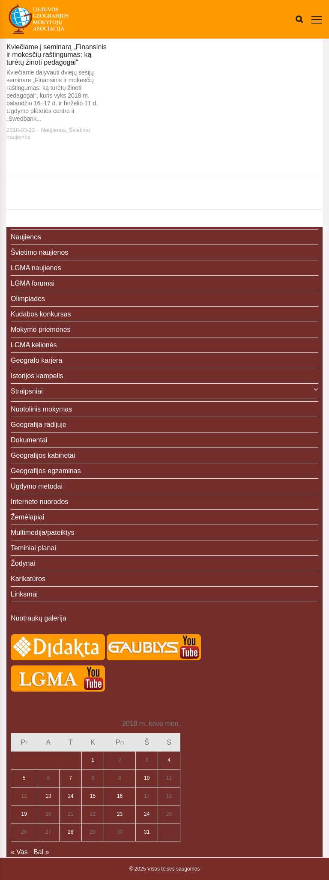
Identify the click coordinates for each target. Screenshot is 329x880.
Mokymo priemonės (41, 329)
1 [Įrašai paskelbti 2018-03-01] (92, 760)
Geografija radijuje (38, 424)
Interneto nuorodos (39, 501)
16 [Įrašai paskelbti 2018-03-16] (120, 796)
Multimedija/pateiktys (43, 532)
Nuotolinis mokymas (41, 409)
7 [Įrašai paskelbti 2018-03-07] (70, 778)
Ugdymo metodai (37, 486)
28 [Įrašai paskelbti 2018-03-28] (70, 832)
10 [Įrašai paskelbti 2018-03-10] (147, 778)
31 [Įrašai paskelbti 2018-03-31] (147, 832)
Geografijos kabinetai (43, 455)
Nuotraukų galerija (38, 618)
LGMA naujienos (36, 267)
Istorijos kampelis (37, 375)
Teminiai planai (33, 548)
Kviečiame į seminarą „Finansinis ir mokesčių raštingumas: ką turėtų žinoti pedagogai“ (56, 54)
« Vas (19, 852)
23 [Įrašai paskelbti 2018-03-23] (120, 814)
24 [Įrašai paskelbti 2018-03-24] (147, 814)
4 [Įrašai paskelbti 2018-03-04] (168, 760)
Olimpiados (28, 298)
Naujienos (53, 130)
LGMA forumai (32, 283)
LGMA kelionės (34, 345)
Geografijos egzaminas (46, 470)
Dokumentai (29, 440)
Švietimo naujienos (39, 252)
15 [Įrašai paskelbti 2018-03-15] (93, 796)
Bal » (41, 852)
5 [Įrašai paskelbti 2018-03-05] (24, 778)
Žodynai (23, 563)
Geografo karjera (36, 360)
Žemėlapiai (27, 517)
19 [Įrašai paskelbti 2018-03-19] (24, 814)
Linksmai (24, 594)
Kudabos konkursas (41, 314)
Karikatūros (28, 578)
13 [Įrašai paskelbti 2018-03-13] (48, 796)
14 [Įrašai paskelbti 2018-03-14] (70, 796)
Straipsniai (27, 391)
